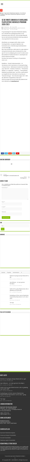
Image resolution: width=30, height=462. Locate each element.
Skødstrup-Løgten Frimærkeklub (7, 440)
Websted (4, 211)
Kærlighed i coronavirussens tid (11, 175)
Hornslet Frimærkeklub (5, 437)
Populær (9, 272)
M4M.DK (16, 460)
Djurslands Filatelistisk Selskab (17, 456)
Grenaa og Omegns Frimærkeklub (8, 435)
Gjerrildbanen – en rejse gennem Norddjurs (12, 383)
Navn (3, 201)
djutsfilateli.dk (15, 81)
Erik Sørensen (6, 27)
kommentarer (16, 272)
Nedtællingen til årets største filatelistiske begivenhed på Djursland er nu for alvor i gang (19, 297)
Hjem (2, 13)
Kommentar (5, 187)
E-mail (3, 206)
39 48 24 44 (6, 413)
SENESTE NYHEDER (21, 28)
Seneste (3, 272)
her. (9, 47)
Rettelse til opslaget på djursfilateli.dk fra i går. (13, 379)
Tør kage (12, 302)
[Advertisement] (15, 251)
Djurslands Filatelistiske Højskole (12, 13)
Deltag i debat (6, 29)
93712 (9, 414)
